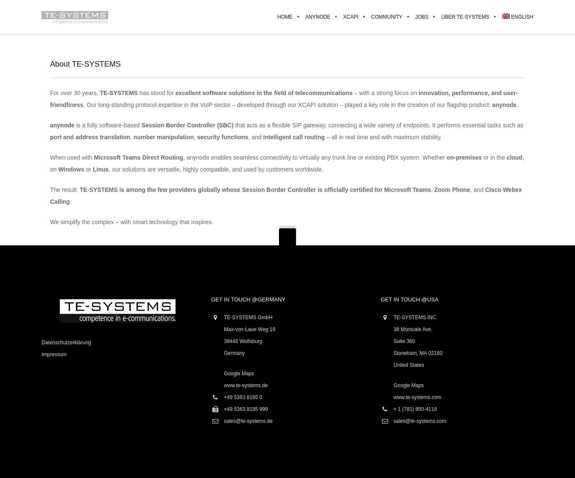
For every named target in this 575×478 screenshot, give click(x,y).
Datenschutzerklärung (66, 343)
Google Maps (239, 374)
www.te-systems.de (246, 385)
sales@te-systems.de (248, 421)
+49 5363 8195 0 (243, 397)
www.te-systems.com (417, 397)
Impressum (54, 354)
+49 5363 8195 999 (246, 409)
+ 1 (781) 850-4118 (415, 409)
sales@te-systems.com (420, 421)
